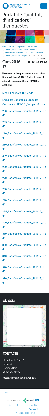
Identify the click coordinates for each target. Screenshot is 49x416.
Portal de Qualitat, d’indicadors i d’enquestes (22, 20)
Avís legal (32, 409)
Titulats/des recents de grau (16, 56)
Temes (11, 47)
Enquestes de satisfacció (27, 47)
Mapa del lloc (14, 405)
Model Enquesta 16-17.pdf (17, 93)
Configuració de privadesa (27, 413)
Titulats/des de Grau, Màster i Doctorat (21, 50)
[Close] (43, 6)
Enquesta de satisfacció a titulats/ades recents (24, 53)
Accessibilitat (32, 405)
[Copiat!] (45, 61)
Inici (4, 47)
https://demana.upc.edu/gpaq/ (19, 377)
